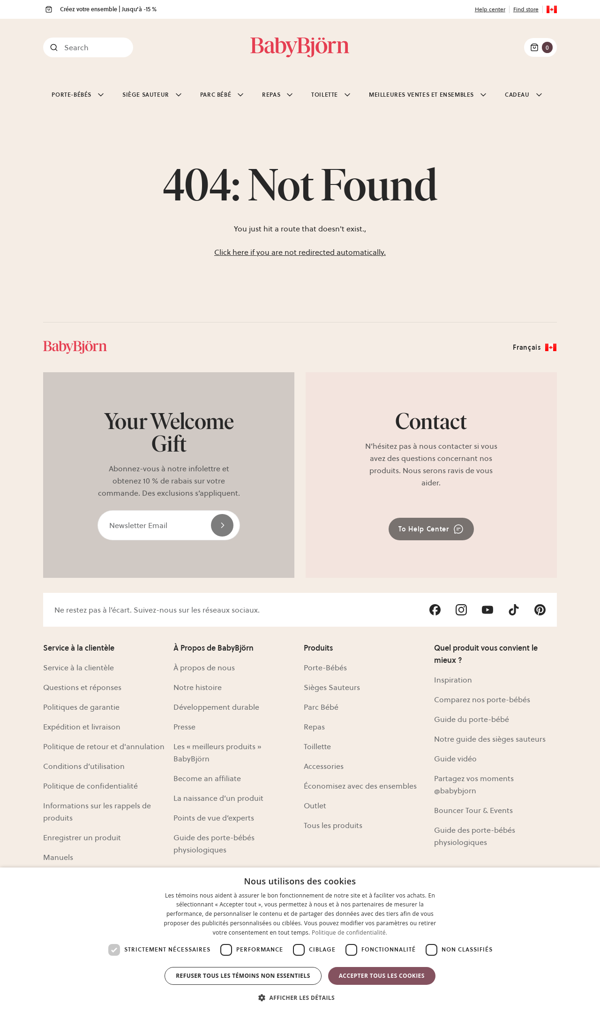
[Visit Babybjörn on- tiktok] (513, 609)
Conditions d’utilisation (84, 766)
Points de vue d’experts (213, 818)
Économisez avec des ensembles (360, 786)
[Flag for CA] (552, 9)
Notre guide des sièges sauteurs (490, 739)
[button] (300, 997)
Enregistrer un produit (82, 837)
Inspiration (453, 680)
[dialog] (300, 940)
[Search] (88, 47)
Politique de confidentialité (90, 786)
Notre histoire (197, 687)
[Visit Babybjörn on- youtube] (487, 609)
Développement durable (216, 707)
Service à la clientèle (78, 667)
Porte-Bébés (325, 667)
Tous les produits (333, 825)
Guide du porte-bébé (471, 719)
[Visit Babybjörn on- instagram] (461, 609)
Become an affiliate (207, 778)
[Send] (222, 525)
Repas (314, 726)
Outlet (315, 805)
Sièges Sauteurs (332, 687)
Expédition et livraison (81, 726)
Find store (526, 9)
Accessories (324, 766)
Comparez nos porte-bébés (482, 699)
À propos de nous (204, 667)
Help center (490, 9)
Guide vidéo (455, 758)
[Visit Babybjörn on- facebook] (435, 609)
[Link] (299, 47)
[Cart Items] (540, 47)
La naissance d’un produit (218, 798)
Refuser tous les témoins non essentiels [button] (243, 976)
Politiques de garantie (81, 707)
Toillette (317, 746)
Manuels (58, 857)
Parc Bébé (321, 707)
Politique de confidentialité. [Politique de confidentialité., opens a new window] (349, 932)
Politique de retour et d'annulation (104, 746)
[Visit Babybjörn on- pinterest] (540, 609)
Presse (184, 726)
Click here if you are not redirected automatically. (300, 252)
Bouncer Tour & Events (473, 810)
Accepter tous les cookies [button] (382, 976)
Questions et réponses (82, 687)
